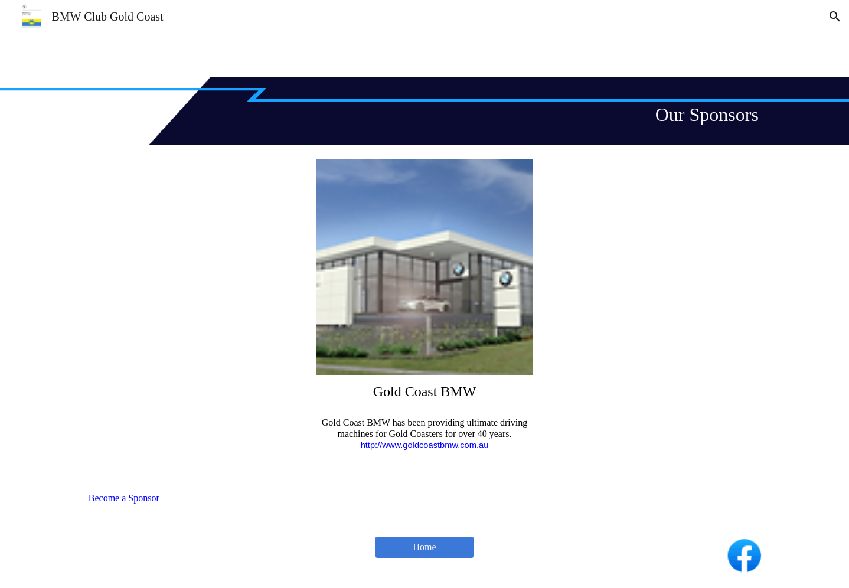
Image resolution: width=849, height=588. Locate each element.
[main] (424, 111)
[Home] (424, 547)
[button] (835, 16)
